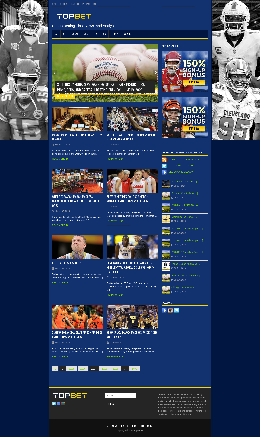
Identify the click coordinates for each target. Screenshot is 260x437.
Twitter (54, 404)
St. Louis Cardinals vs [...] (184, 193)
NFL (64, 34)
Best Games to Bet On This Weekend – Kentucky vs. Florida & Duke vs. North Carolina (131, 267)
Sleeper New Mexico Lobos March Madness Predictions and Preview (127, 198)
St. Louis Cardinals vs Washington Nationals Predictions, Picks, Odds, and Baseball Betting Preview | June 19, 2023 (101, 87)
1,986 (83, 369)
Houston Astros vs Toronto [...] (186, 275)
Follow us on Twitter (181, 165)
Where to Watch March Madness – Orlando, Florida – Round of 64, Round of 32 (76, 201)
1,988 (104, 369)
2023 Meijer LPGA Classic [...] (186, 205)
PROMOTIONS (89, 4)
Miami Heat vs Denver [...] (184, 217)
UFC (95, 34)
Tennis (114, 34)
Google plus (63, 404)
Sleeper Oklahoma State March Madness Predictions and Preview (77, 334)
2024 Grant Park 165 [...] (184, 181)
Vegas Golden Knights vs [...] (186, 264)
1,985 (71, 369)
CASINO (75, 4)
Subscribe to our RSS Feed (184, 159)
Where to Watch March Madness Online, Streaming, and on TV (132, 137)
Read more (58, 159)
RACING (127, 34)
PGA (104, 34)
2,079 (134, 369)
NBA (86, 34)
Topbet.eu (138, 430)
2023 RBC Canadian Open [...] (187, 228)
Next (155, 72)
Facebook (58, 404)
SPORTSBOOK (59, 4)
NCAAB (75, 34)
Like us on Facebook (180, 172)
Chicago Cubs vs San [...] (184, 287)
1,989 (115, 369)
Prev (54, 72)
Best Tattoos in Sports (66, 263)
